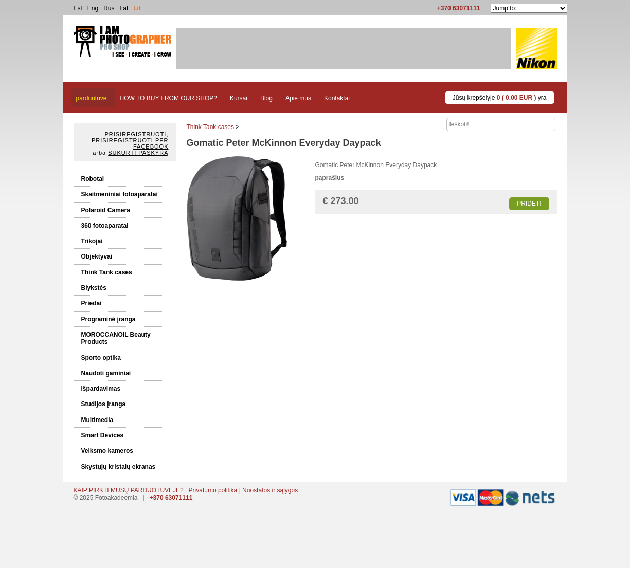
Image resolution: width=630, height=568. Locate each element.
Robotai (92, 178)
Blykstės (93, 287)
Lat (124, 8)
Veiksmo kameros (107, 450)
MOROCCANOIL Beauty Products (116, 338)
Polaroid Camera (105, 210)
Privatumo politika (213, 490)
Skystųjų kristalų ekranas (118, 466)
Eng (92, 8)
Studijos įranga (103, 404)
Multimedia (97, 420)
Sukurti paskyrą (138, 153)
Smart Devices (102, 435)
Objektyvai (97, 256)
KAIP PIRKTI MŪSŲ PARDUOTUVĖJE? (129, 490)
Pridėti (529, 203)
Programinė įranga (108, 319)
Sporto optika (101, 357)
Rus (108, 8)
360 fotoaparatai (105, 225)
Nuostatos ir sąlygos (270, 490)
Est (78, 8)
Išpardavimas (101, 388)
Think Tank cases (106, 272)
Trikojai (92, 241)
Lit (137, 8)
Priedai (91, 303)
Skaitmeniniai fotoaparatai (119, 194)
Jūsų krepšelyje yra (500, 97)
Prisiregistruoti (136, 134)
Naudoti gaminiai (106, 373)
